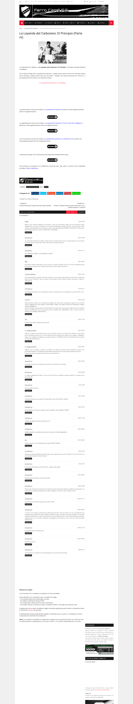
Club (28, 1)
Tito (58, 692)
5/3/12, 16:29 (78, 262)
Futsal (108, 135)
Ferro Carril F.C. (68, 212)
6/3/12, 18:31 (78, 349)
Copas (66, 23)
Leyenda (101, 23)
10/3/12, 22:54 (77, 515)
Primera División (25, 654)
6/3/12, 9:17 (78, 289)
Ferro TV (49, 23)
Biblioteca (57, 1)
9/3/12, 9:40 (78, 455)
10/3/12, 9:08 (78, 490)
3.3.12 (46, 187)
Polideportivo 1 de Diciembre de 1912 (31, 651)
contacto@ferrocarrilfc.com (97, 647)
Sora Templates (47, 701)
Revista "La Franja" (26, 656)
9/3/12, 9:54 (78, 467)
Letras (45, 648)
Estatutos (42, 1)
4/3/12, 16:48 (78, 238)
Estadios (81, 23)
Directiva (49, 1)
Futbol (89, 135)
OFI (72, 23)
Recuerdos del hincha (38, 654)
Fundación (34, 1)
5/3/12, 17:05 (78, 274)
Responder (29, 233)
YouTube (99, 188)
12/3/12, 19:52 (77, 544)
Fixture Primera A (41, 642)
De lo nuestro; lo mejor (27, 642)
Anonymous (61, 674)
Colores (91, 23)
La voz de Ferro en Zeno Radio (101, 94)
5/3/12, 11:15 (78, 251)
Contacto (71, 1)
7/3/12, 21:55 (78, 411)
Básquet (38, 23)
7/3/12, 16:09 (78, 400)
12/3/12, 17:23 (77, 533)
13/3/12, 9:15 (78, 555)
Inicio (22, 1)
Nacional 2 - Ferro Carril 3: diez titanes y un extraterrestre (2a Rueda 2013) (69, 649)
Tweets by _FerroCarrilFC (92, 131)
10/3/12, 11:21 (77, 504)
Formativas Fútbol (41, 645)
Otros (57, 23)
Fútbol (29, 23)
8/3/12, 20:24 (78, 433)
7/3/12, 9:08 (78, 389)
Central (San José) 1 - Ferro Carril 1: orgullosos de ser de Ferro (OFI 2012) (70, 641)
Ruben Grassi (37, 656)
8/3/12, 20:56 (78, 444)
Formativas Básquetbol (27, 645)
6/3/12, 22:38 (78, 376)
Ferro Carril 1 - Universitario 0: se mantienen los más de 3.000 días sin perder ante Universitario (70, 656)
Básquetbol (33, 640)
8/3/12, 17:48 (78, 422)
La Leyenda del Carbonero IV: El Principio (51, 83)
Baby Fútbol (24, 640)
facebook (78, 212)
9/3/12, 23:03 (78, 478)
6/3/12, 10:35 (78, 302)
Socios (64, 1)
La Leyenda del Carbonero (31, 28)
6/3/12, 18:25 (78, 332)
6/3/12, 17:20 (78, 321)
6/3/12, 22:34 (78, 365)
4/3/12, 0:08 (78, 222)
